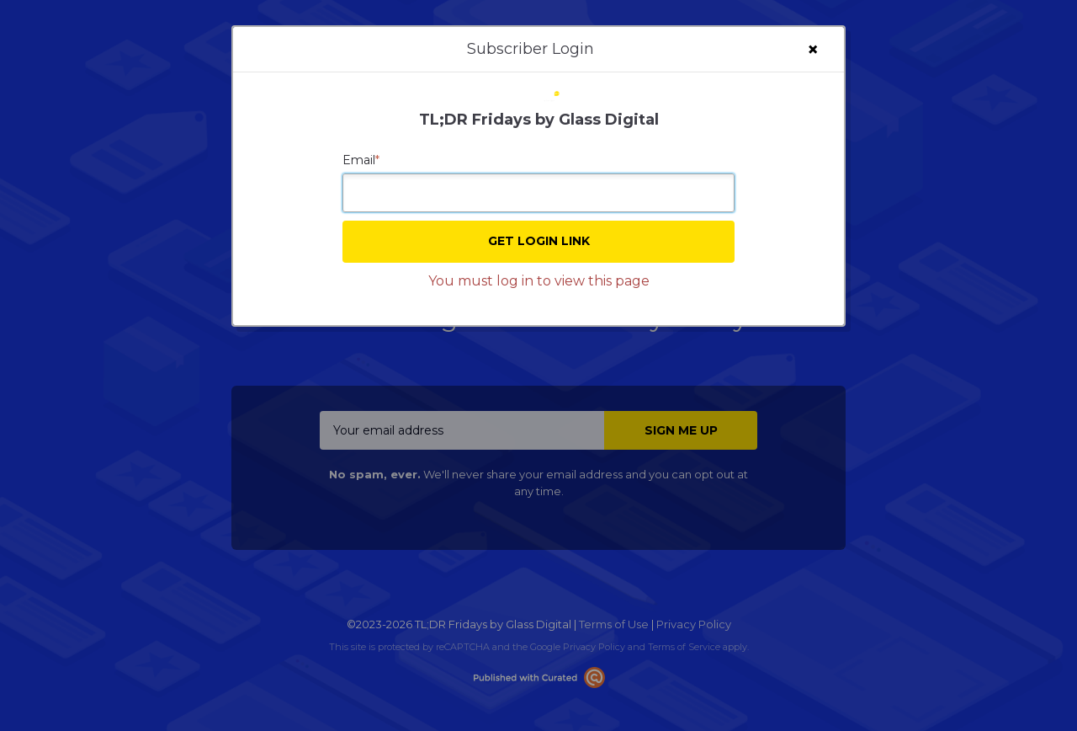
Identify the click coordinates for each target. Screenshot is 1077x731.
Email (360, 160)
